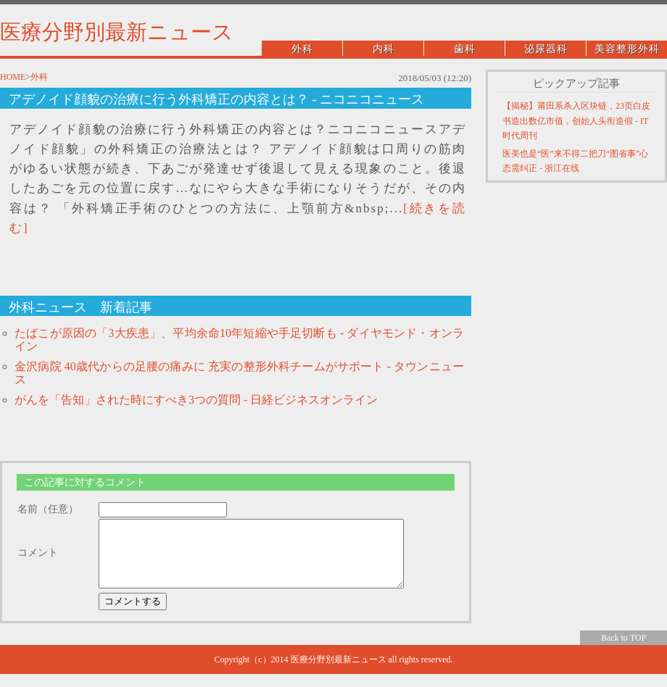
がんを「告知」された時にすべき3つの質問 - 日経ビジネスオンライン (196, 400)
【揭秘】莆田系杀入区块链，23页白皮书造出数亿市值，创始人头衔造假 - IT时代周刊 (576, 121)
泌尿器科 (546, 48)
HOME (12, 77)
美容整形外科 (627, 48)
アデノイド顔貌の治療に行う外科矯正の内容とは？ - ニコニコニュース (216, 99)
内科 (383, 48)
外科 (302, 48)
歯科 (465, 48)
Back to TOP (623, 651)
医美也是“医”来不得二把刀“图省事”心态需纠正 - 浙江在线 (575, 161)
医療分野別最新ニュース (116, 31)
